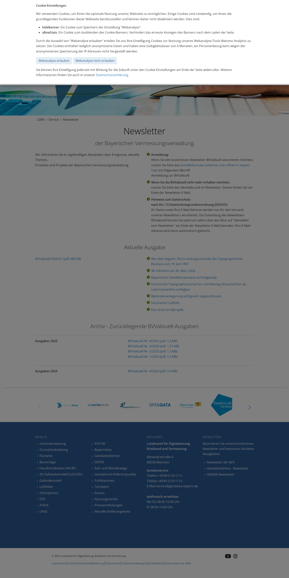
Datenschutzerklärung (112, 75)
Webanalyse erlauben (54, 61)
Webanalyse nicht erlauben (95, 61)
